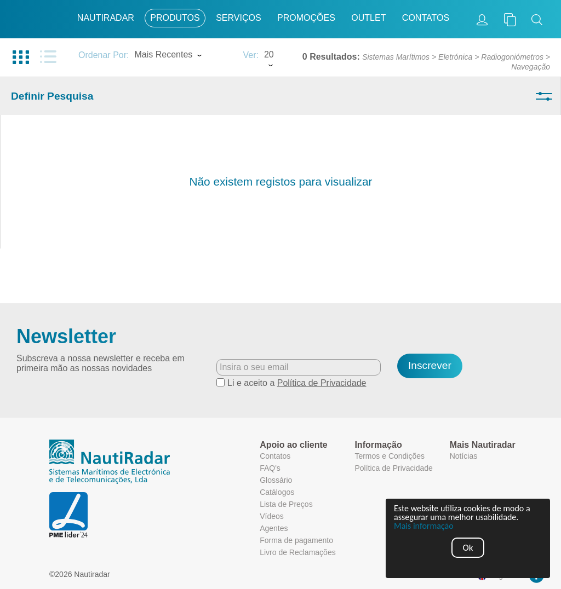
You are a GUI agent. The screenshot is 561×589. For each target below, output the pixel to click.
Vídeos (272, 516)
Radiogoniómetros (512, 57)
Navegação (530, 66)
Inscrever (429, 365)
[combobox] (183, 55)
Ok (468, 547)
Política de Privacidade (322, 383)
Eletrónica (455, 57)
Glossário (276, 480)
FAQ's (270, 468)
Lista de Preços (286, 504)
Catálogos (277, 492)
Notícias (464, 456)
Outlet (368, 17)
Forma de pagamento (296, 540)
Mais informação (424, 526)
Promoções (306, 17)
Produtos (174, 17)
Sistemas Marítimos (396, 57)
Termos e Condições (389, 456)
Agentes (274, 528)
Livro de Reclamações (298, 552)
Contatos (425, 17)
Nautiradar (105, 17)
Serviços (238, 17)
